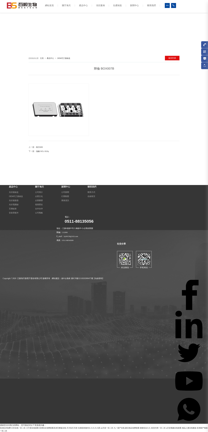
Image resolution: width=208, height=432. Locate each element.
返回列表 (172, 58)
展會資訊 (65, 200)
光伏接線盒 (14, 192)
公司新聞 (65, 192)
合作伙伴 (39, 208)
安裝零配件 (14, 213)
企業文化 (39, 196)
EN (167, 5)
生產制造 (117, 5)
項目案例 (100, 5)
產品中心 (83, 5)
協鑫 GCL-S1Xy (42, 151)
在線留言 (91, 196)
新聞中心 (134, 5)
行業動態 (65, 196)
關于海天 (66, 5)
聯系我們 (151, 5)
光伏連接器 (14, 200)
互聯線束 (13, 208)
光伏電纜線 (14, 204)
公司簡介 (39, 192)
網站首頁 (49, 5)
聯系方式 (91, 192)
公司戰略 (39, 213)
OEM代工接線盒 (63, 58)
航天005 (39, 147)
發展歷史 (39, 204)
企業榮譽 (39, 200)
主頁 (42, 58)
